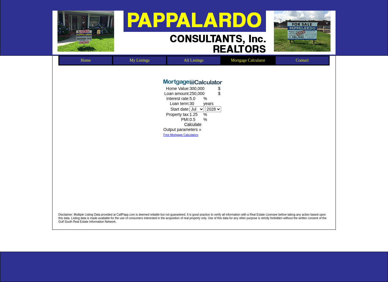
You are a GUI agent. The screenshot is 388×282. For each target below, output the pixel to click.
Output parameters (182, 129)
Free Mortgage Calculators (180, 135)
